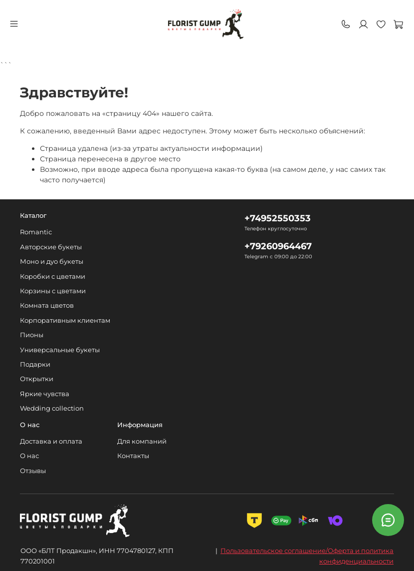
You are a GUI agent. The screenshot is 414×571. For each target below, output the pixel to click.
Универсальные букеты (60, 350)
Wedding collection (52, 408)
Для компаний (142, 441)
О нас (29, 456)
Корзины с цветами (53, 291)
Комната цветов (47, 305)
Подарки (35, 364)
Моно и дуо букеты (51, 261)
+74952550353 (277, 218)
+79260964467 (278, 246)
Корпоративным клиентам (65, 320)
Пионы (31, 335)
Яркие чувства (44, 394)
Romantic (36, 232)
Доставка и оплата (51, 441)
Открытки (36, 379)
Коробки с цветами (52, 276)
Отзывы (33, 471)
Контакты (133, 456)
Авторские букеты (51, 247)
